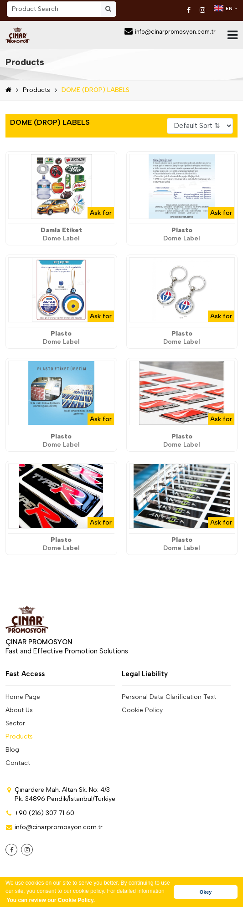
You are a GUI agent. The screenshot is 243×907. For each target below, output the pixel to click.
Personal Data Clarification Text (169, 697)
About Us (19, 710)
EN (226, 8)
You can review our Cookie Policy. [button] (50, 900)
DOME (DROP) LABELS (95, 90)
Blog (12, 750)
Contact (17, 763)
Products (24, 61)
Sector (15, 723)
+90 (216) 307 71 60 (39, 813)
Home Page (22, 697)
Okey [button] (206, 892)
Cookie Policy (142, 710)
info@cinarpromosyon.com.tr (170, 31)
